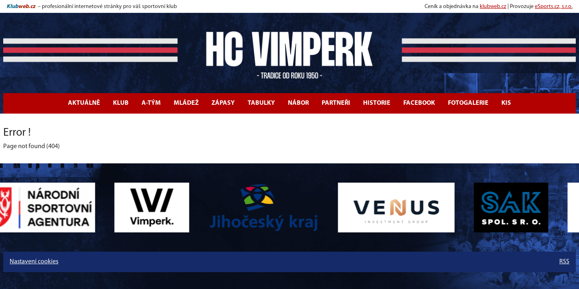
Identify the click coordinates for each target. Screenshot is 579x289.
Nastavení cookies (34, 261)
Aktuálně (84, 103)
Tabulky (261, 103)
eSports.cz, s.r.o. (554, 7)
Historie (376, 103)
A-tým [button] (151, 103)
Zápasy (223, 103)
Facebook (419, 103)
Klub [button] (121, 103)
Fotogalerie (468, 103)
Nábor (298, 103)
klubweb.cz (493, 7)
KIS (506, 103)
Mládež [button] (186, 103)
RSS (564, 261)
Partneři (336, 103)
